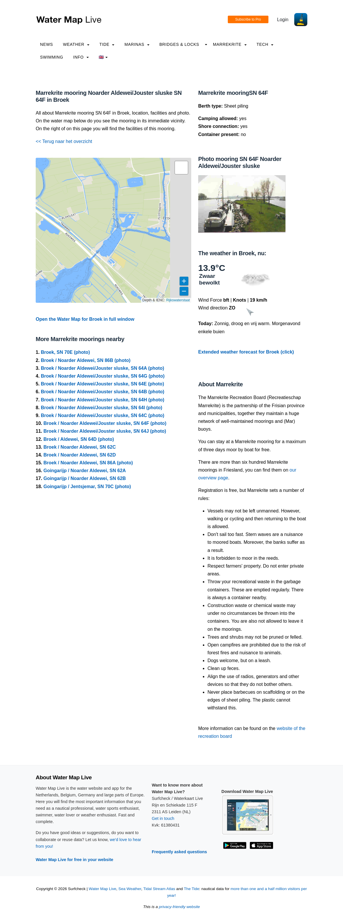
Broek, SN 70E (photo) (65, 352)
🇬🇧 (103, 57)
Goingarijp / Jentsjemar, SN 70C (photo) (87, 486)
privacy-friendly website (179, 907)
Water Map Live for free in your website (74, 859)
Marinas (136, 44)
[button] (181, 167)
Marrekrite (230, 44)
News (46, 44)
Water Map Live (102, 889)
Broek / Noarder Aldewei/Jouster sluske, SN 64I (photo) (101, 407)
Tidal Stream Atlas (159, 889)
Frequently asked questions (179, 851)
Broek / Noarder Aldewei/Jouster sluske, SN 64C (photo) (102, 415)
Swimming (51, 57)
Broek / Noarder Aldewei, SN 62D (80, 454)
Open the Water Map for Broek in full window (85, 319)
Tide (106, 44)
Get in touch (163, 818)
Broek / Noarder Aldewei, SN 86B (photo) (86, 360)
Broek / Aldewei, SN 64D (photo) (79, 439)
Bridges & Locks (179, 44)
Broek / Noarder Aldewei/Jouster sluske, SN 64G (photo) (103, 376)
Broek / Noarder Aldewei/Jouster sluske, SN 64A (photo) (102, 368)
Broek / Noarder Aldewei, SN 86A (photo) (88, 462)
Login (282, 19)
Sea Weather (129, 889)
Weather (76, 44)
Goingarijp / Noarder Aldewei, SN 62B (85, 478)
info (81, 57)
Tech (265, 44)
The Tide (191, 889)
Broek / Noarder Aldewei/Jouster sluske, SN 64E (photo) (102, 383)
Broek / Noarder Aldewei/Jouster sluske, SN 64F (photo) (105, 423)
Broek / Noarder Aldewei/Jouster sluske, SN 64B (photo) (102, 391)
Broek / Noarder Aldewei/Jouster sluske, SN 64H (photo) (102, 399)
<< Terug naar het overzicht (64, 141)
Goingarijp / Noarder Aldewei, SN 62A (85, 470)
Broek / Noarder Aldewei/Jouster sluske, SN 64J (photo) (105, 431)
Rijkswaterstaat (178, 300)
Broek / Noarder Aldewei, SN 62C (80, 447)
